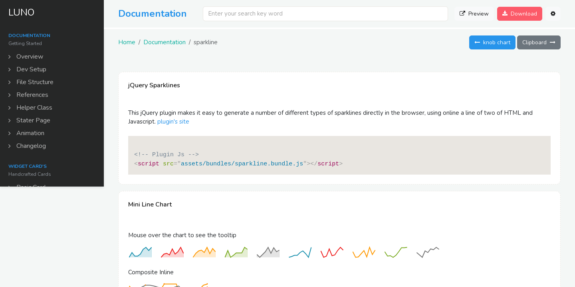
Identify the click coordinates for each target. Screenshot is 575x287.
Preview (474, 14)
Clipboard (538, 42)
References (30, 96)
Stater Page (31, 121)
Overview (27, 58)
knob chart (492, 42)
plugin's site (173, 122)
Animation (28, 134)
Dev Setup (29, 70)
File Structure (32, 83)
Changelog (28, 147)
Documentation (164, 42)
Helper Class (32, 109)
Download (519, 14)
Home (126, 42)
